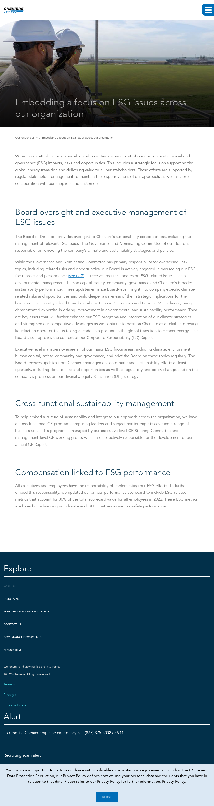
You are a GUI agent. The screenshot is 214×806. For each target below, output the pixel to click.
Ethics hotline (13, 705)
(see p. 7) (76, 281)
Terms (8, 684)
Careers (10, 585)
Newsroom (12, 650)
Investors (11, 598)
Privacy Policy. (174, 781)
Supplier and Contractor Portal (29, 611)
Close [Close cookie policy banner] (107, 797)
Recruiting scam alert (22, 755)
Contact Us (12, 624)
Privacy (9, 695)
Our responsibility (26, 138)
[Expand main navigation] (208, 10)
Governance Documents (23, 637)
